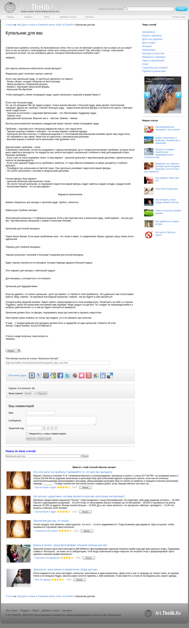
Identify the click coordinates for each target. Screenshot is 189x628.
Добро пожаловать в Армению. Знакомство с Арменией (162, 140)
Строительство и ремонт (155, 67)
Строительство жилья (46, 531)
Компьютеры (149, 50)
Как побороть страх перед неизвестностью (161, 202)
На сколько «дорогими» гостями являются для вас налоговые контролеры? (79, 496)
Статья (9, 24)
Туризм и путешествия (154, 71)
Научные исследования (47, 558)
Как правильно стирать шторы (161, 223)
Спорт (145, 64)
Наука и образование (153, 60)
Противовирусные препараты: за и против (162, 129)
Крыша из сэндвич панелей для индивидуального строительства (159, 153)
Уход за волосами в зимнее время (159, 80)
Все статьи (11, 610)
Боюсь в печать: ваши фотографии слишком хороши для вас (70, 545)
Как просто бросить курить (160, 234)
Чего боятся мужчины (161, 191)
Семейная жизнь (46, 24)
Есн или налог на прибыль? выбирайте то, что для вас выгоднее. (73, 471)
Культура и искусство (153, 53)
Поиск (35, 610)
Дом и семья (28, 24)
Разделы (24, 610)
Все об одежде (43, 579)
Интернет (147, 46)
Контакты (67, 610)
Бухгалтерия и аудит (46, 487)
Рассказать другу (17, 375)
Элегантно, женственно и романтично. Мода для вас (65, 569)
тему (19, 24)
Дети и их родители (152, 39)
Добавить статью (50, 610)
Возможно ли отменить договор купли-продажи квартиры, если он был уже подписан (162, 167)
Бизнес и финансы (152, 35)
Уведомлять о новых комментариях (46, 433)
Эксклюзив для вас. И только (51, 520)
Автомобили (148, 32)
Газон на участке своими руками (162, 212)
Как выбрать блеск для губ (161, 180)
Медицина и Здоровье (153, 57)
